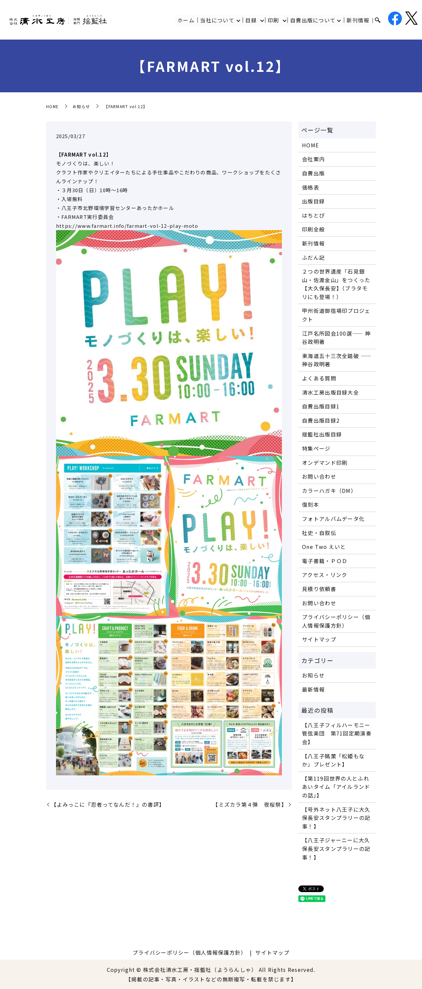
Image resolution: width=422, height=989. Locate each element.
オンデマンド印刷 (324, 462)
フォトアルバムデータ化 (333, 519)
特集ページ (316, 448)
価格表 (310, 187)
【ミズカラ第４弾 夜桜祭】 (250, 804)
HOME (52, 106)
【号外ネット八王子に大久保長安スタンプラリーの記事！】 (336, 817)
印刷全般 (313, 229)
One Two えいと (324, 547)
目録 (251, 20)
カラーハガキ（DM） (329, 490)
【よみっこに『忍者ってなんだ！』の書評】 (108, 804)
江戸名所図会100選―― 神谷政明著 (336, 337)
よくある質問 (319, 378)
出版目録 (313, 201)
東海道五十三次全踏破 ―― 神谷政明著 (337, 360)
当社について (217, 20)
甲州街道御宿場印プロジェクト (336, 315)
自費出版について (313, 20)
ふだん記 (313, 257)
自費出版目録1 (321, 406)
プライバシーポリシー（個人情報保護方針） (336, 621)
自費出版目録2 (321, 420)
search (377, 20)
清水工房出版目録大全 (330, 392)
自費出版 (313, 173)
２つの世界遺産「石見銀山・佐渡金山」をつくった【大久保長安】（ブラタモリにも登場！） (336, 284)
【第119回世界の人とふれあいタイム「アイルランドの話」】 (336, 786)
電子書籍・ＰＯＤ (324, 561)
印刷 (273, 20)
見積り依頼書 (319, 589)
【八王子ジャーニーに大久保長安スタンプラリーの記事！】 (336, 848)
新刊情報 (358, 20)
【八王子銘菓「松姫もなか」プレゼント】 (333, 760)
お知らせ (81, 106)
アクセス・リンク (324, 575)
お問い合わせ (319, 476)
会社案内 (313, 159)
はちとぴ (313, 215)
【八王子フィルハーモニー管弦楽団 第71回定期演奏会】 (337, 733)
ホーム (186, 20)
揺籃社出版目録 (322, 434)
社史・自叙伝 (319, 533)
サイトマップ (319, 639)
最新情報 (313, 689)
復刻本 (310, 504)
